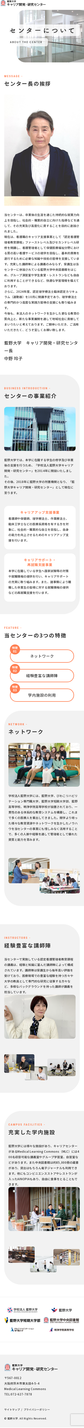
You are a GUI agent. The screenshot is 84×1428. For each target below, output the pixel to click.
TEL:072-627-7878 (18, 1395)
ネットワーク (42, 656)
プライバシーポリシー (37, 1410)
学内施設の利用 (42, 695)
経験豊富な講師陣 (42, 676)
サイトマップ (12, 1410)
